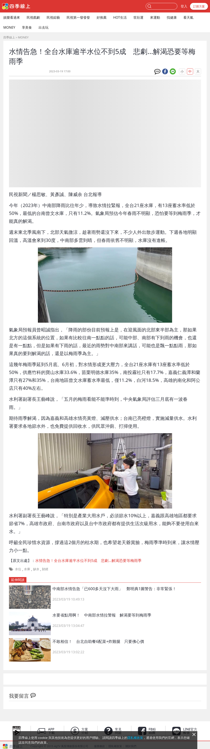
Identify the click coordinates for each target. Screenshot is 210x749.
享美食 (27, 27)
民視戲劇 (33, 17)
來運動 (155, 17)
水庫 (27, 569)
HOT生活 (120, 17)
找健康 (172, 17)
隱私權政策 (135, 738)
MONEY (9, 27)
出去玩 (43, 27)
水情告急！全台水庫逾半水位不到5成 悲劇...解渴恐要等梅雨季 (88, 560)
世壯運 (138, 17)
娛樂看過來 (11, 17)
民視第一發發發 (78, 17)
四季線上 (9, 37)
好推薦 (102, 17)
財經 (45, 569)
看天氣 (188, 17)
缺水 (36, 569)
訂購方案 (199, 6)
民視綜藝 (53, 17)
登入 (184, 6)
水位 (18, 569)
